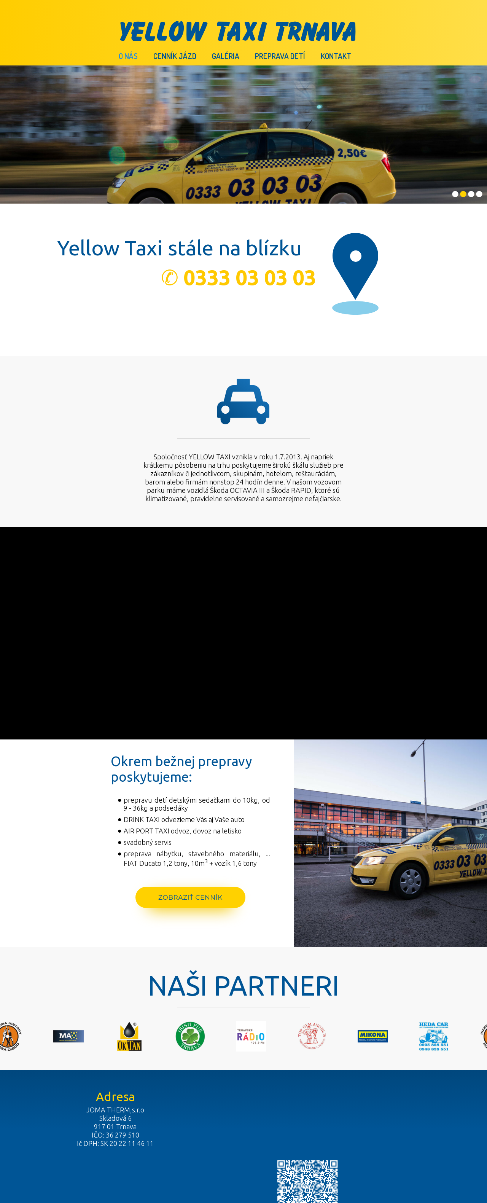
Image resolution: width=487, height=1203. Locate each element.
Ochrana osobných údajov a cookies (307, 1166)
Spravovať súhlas (368, 1166)
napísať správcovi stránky (236, 1166)
